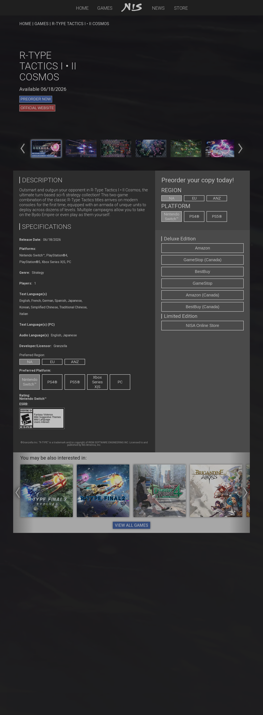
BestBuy (202, 271)
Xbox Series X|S (97, 382)
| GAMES (39, 23)
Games (104, 8)
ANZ (75, 361)
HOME (25, 23)
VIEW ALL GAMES (131, 525)
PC (120, 382)
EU (52, 361)
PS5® (75, 382)
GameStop (202, 283)
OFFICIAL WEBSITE (37, 108)
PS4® (52, 382)
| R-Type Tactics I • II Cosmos (78, 23)
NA (29, 361)
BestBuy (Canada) (202, 306)
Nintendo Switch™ (29, 382)
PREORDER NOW (36, 99)
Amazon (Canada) (202, 295)
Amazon (202, 248)
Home (82, 8)
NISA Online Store (202, 325)
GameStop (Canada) (202, 259)
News (158, 8)
